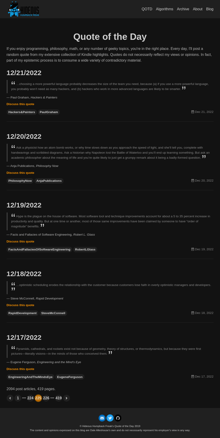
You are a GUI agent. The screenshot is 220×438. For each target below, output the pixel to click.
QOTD (147, 9)
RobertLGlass (85, 249)
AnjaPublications (48, 180)
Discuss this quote (20, 104)
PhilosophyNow (20, 180)
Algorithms (164, 9)
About (198, 9)
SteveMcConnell (53, 313)
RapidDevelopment (22, 313)
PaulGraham (49, 112)
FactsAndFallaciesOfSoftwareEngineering (39, 249)
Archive (183, 9)
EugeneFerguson (70, 377)
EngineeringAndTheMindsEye (30, 377)
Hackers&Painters (21, 112)
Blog (209, 9)
